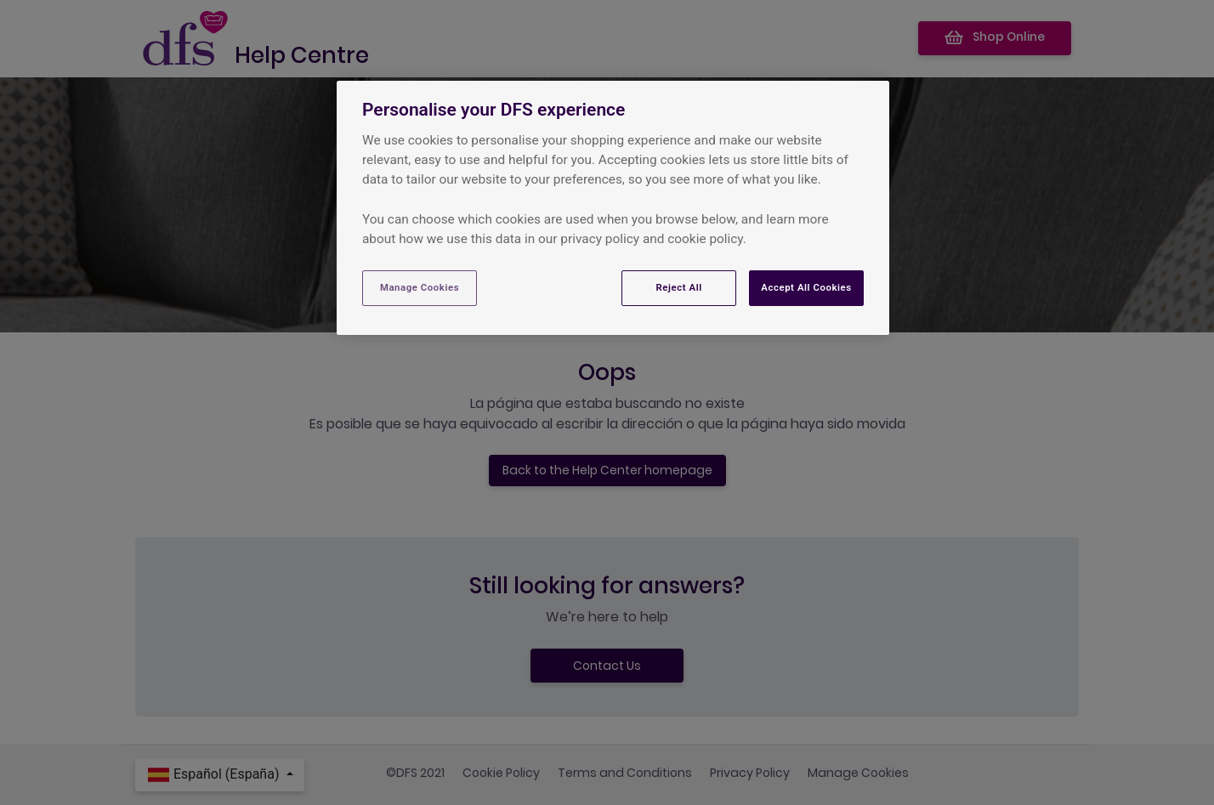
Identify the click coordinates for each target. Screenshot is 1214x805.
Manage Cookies (419, 287)
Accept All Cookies (806, 287)
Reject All (679, 287)
